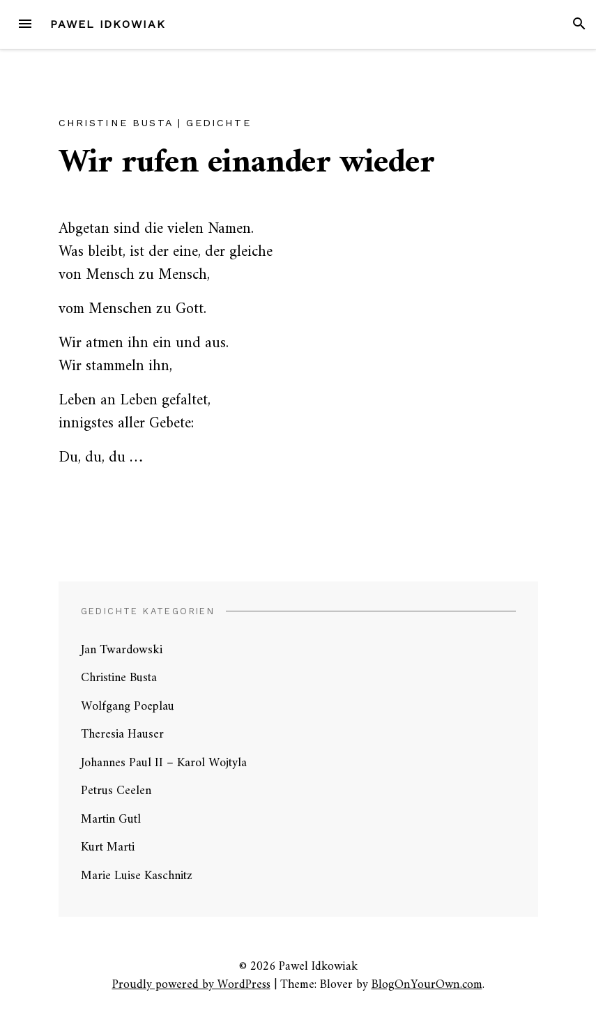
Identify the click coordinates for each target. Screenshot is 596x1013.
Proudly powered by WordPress (191, 985)
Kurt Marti (108, 847)
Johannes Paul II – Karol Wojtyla (164, 763)
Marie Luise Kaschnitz (136, 876)
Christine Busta (116, 122)
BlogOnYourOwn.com (427, 985)
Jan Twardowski (121, 650)
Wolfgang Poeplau (127, 706)
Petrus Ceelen (116, 791)
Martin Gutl (111, 819)
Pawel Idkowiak (108, 24)
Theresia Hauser (122, 734)
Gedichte (218, 122)
